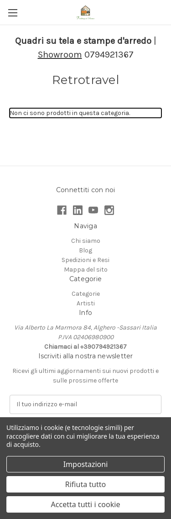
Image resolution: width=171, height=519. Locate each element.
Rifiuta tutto (85, 484)
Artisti (86, 303)
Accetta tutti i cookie (85, 504)
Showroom (60, 54)
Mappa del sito (86, 269)
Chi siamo (85, 241)
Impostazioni (85, 464)
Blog (85, 250)
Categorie (86, 294)
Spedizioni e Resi (85, 260)
